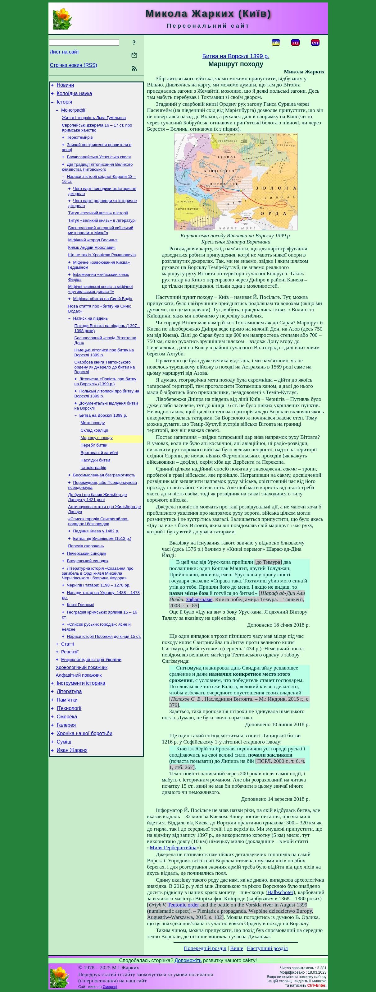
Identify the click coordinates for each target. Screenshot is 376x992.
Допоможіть (188, 960)
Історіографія (93, 493)
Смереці (110, 987)
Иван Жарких (72, 800)
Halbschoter (280, 892)
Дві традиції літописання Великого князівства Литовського (97, 174)
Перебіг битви (94, 469)
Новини (65, 86)
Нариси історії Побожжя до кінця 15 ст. (104, 673)
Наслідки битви (95, 485)
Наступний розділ (267, 948)
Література (69, 734)
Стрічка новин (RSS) (73, 65)
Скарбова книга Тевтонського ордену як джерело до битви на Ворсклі (105, 386)
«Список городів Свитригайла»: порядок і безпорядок (98, 550)
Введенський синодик (87, 593)
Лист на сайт (64, 51)
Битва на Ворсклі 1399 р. (103, 437)
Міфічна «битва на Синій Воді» (103, 314)
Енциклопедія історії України (91, 699)
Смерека (67, 762)
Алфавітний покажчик (79, 716)
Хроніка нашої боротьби (84, 781)
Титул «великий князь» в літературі (102, 231)
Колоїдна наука (74, 95)
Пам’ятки (67, 744)
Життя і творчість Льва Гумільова (94, 122)
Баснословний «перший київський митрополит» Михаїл (101, 241)
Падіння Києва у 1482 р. (96, 561)
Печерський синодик (86, 585)
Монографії (73, 113)
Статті (67, 681)
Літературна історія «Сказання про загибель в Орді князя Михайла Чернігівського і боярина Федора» (98, 606)
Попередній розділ (205, 948)
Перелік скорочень (86, 577)
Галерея (66, 772)
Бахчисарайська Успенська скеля (99, 163)
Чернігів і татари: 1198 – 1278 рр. (98, 618)
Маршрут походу (97, 461)
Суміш (64, 790)
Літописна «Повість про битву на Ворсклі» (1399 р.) (105, 401)
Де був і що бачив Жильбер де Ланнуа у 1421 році (97, 525)
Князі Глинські (80, 639)
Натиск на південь (90, 335)
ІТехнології (69, 753)
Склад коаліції (94, 453)
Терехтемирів (80, 143)
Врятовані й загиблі (99, 477)
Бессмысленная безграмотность (104, 501)
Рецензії (70, 690)
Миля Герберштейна (173, 848)
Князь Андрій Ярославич (92, 259)
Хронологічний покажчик (82, 707)
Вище (236, 948)
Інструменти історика (81, 725)
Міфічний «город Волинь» (93, 251)
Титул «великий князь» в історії (98, 222)
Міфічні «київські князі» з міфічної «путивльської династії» (100, 304)
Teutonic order (183, 905)
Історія (64, 104)
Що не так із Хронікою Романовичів (102, 268)
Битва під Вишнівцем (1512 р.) (102, 569)
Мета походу (93, 445)
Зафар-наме (199, 599)
